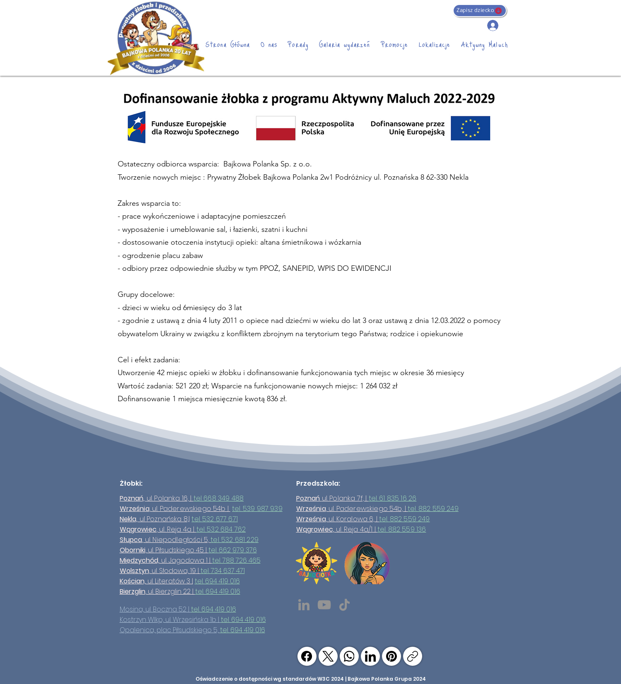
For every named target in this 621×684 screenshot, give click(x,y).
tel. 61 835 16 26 (393, 498)
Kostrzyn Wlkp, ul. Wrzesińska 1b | (170, 619)
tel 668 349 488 (218, 498)
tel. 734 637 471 (223, 571)
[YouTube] (324, 605)
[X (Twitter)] (328, 656)
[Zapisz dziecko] (480, 10)
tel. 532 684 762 (221, 529)
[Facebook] (307, 656)
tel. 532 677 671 (214, 519)
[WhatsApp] (349, 656)
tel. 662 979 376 (232, 550)
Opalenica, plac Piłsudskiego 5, (170, 630)
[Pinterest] (391, 656)
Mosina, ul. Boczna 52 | (155, 609)
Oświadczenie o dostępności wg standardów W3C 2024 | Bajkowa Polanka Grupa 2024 (311, 678)
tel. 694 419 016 (217, 581)
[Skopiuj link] (412, 656)
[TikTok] (344, 605)
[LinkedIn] (304, 605)
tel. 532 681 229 (234, 539)
